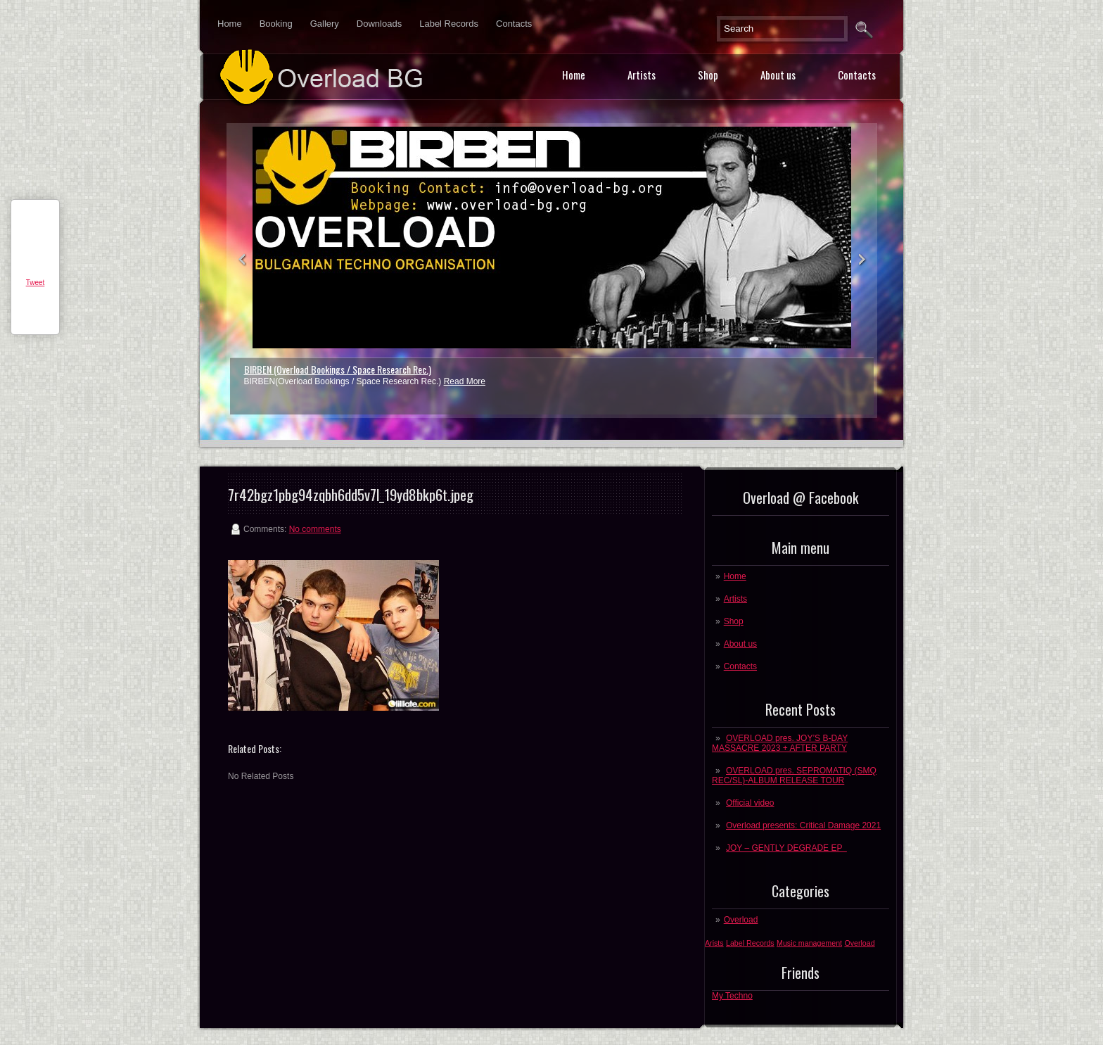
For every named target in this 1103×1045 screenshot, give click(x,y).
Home (229, 23)
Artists (641, 74)
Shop (708, 74)
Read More (464, 381)
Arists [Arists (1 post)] (714, 943)
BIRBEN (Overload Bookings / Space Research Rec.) (337, 369)
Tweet (35, 282)
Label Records (448, 23)
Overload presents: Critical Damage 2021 (803, 825)
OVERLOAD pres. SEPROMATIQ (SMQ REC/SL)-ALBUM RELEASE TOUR (794, 775)
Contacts (514, 23)
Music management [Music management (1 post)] (809, 943)
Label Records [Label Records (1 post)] (750, 943)
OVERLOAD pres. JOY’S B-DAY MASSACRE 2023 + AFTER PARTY (780, 743)
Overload (741, 920)
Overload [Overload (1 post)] (859, 943)
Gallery (324, 23)
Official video (750, 803)
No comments (315, 529)
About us (778, 74)
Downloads (379, 23)
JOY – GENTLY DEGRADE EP (786, 848)
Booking (276, 23)
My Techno (732, 996)
